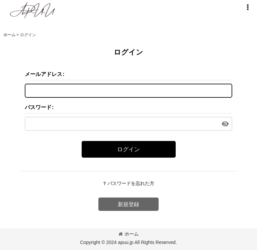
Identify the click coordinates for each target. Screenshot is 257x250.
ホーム (128, 234)
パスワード (38, 107)
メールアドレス (43, 74)
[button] (248, 7)
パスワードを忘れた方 (128, 183)
